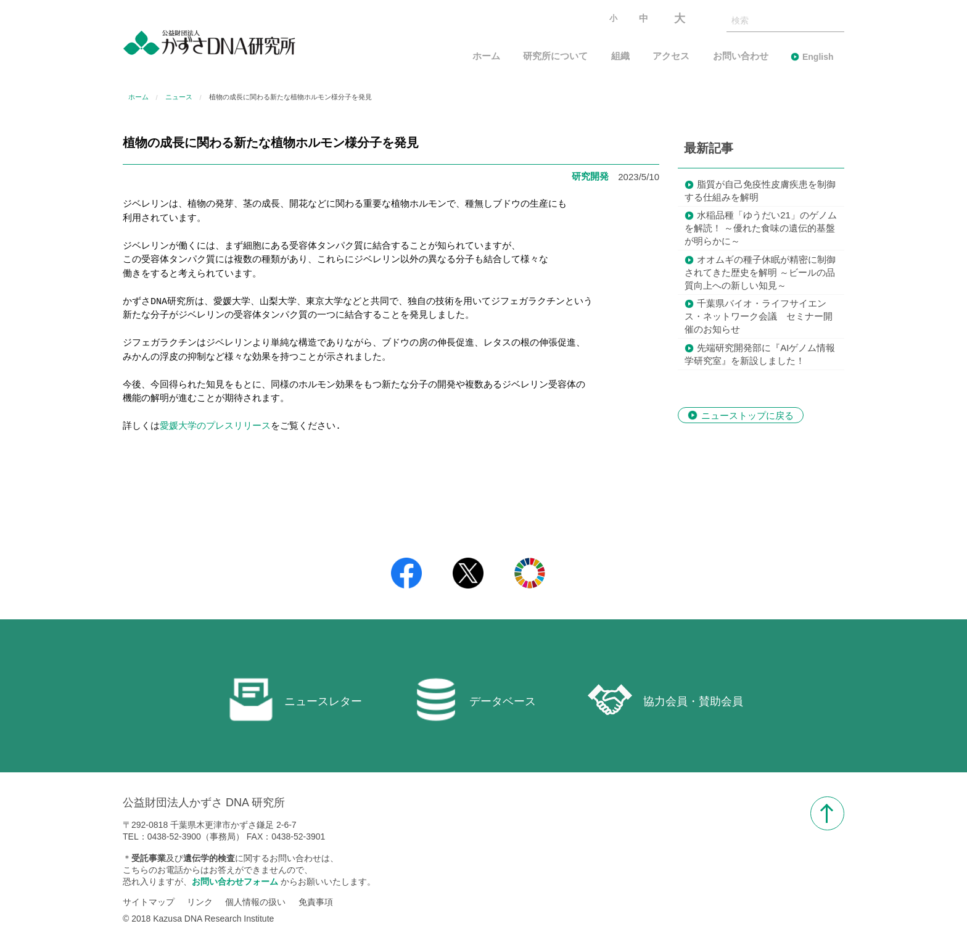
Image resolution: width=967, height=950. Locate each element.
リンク (200, 902)
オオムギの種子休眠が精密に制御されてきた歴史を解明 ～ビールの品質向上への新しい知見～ (760, 272)
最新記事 (708, 148)
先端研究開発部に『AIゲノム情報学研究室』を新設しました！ (760, 354)
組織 (620, 56)
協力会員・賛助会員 (665, 699)
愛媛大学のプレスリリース (215, 427)
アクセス (670, 56)
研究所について (555, 56)
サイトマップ (149, 902)
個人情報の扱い (255, 902)
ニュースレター (295, 699)
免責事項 (315, 902)
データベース (475, 699)
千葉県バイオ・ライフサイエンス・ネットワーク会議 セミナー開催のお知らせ (759, 316)
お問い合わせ (740, 56)
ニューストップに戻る (747, 415)
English (818, 57)
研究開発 (590, 176)
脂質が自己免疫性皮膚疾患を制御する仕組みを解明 (760, 190)
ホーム (486, 56)
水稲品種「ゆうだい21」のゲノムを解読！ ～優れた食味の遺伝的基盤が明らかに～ (761, 228)
